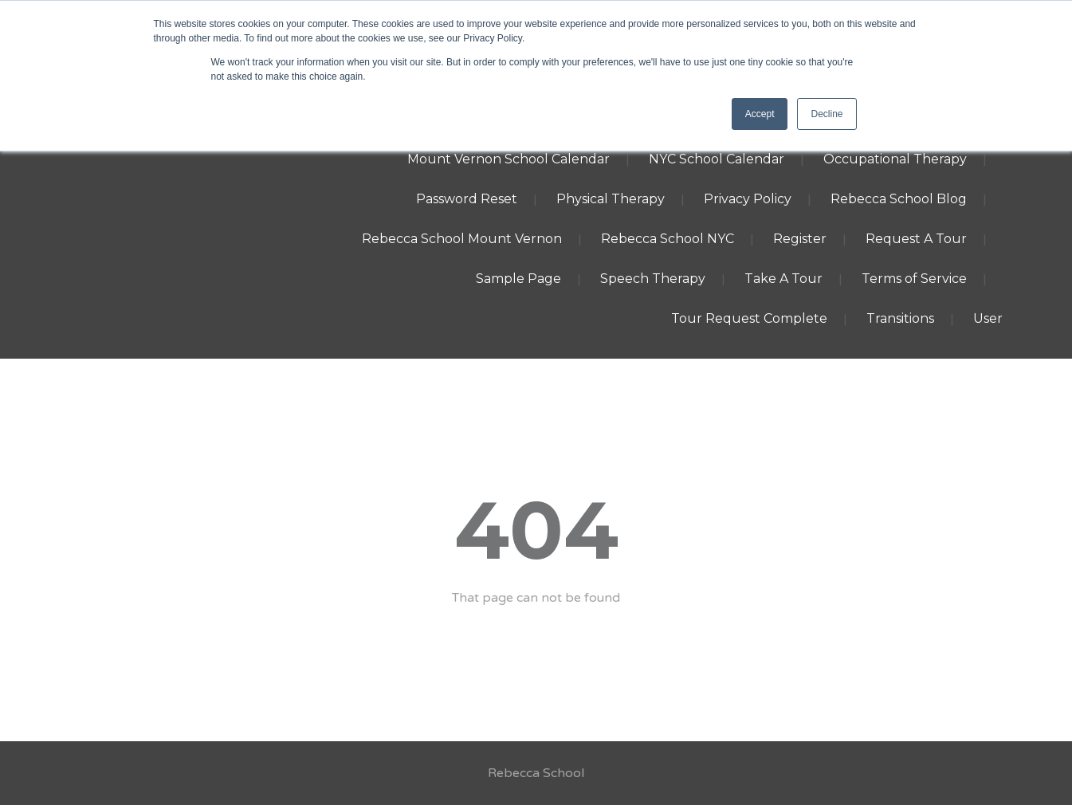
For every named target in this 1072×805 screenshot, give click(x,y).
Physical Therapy (610, 198)
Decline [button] (826, 114)
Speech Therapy (652, 278)
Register (800, 238)
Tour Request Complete (749, 318)
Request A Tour (916, 238)
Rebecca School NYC (667, 238)
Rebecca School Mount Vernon (462, 238)
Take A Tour (783, 278)
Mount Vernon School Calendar (508, 159)
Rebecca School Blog (899, 198)
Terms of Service (914, 278)
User (988, 318)
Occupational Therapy (895, 159)
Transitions (900, 318)
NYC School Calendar (716, 159)
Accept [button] (760, 114)
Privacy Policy (747, 198)
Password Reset (466, 198)
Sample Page (518, 278)
